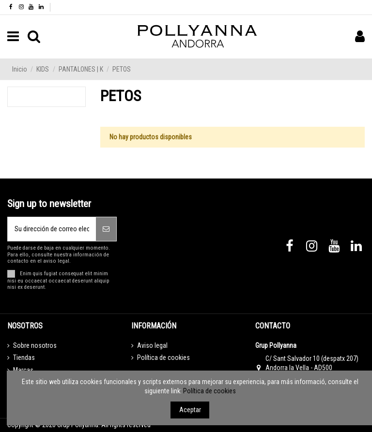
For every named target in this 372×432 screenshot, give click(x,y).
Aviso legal (152, 345)
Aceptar (190, 410)
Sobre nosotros (35, 345)
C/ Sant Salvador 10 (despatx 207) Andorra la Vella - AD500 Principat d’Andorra (311, 368)
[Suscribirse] (106, 229)
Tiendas (24, 357)
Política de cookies (163, 357)
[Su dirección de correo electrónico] (52, 229)
